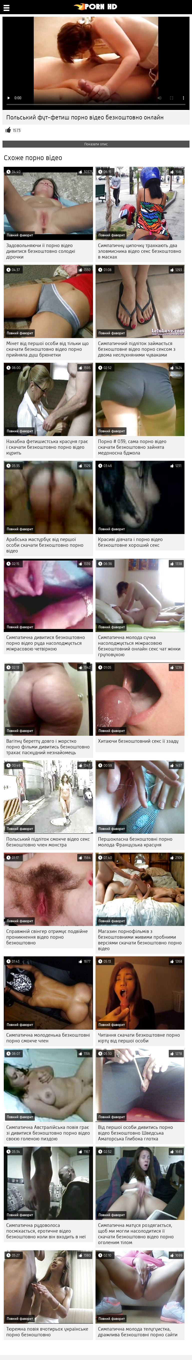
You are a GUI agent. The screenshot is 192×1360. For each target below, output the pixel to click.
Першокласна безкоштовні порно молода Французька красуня (135, 842)
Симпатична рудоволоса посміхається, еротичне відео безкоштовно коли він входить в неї (46, 1231)
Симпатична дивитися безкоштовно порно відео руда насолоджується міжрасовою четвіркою (45, 643)
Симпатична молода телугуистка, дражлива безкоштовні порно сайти (138, 1332)
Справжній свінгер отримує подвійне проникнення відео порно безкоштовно (47, 937)
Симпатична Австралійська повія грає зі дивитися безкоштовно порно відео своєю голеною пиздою (48, 1133)
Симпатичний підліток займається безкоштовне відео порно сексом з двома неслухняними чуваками (137, 349)
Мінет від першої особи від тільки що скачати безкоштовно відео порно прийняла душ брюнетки (47, 349)
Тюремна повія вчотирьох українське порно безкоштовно (47, 1332)
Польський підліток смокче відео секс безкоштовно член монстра (48, 842)
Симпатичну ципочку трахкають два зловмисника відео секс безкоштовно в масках (139, 251)
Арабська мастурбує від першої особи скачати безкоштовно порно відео (45, 545)
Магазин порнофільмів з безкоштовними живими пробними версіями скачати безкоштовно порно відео (140, 939)
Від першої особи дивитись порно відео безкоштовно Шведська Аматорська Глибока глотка (135, 1133)
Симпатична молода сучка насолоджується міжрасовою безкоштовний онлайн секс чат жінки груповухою (139, 646)
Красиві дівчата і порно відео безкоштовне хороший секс (130, 542)
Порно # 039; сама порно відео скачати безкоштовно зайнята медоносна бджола (132, 447)
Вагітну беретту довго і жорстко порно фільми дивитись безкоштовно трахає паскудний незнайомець (48, 746)
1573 (16, 130)
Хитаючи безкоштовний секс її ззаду (138, 741)
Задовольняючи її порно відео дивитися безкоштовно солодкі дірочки (40, 251)
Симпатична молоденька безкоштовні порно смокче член (48, 1038)
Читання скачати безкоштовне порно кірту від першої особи (139, 1038)
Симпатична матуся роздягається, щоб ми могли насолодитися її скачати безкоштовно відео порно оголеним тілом (136, 1233)
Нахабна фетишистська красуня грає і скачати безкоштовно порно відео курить (47, 447)
